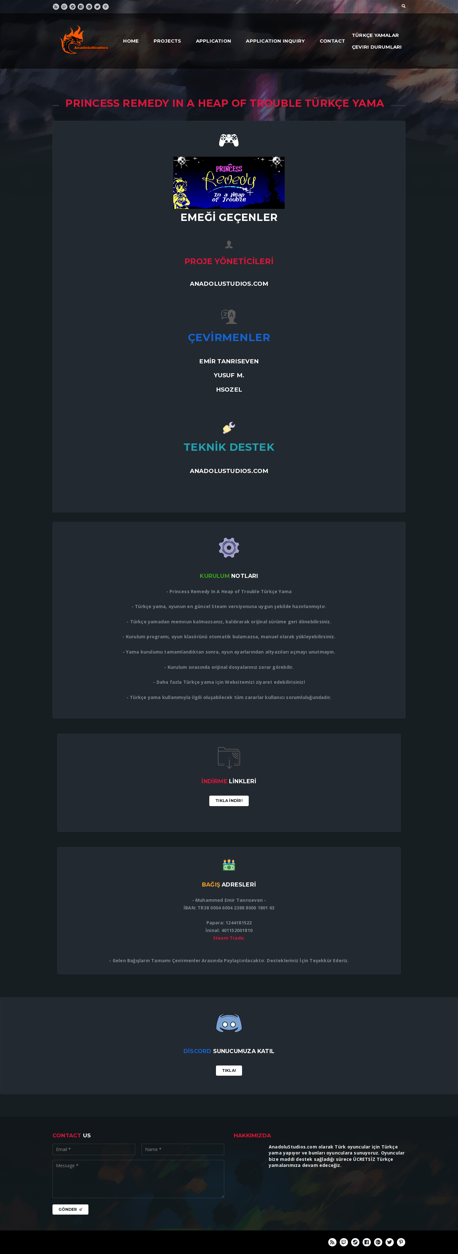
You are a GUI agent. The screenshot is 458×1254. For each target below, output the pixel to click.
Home (131, 41)
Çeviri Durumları (377, 47)
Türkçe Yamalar (375, 35)
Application (213, 41)
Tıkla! (229, 1070)
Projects (167, 41)
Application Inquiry (275, 41)
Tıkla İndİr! (229, 800)
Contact (332, 41)
